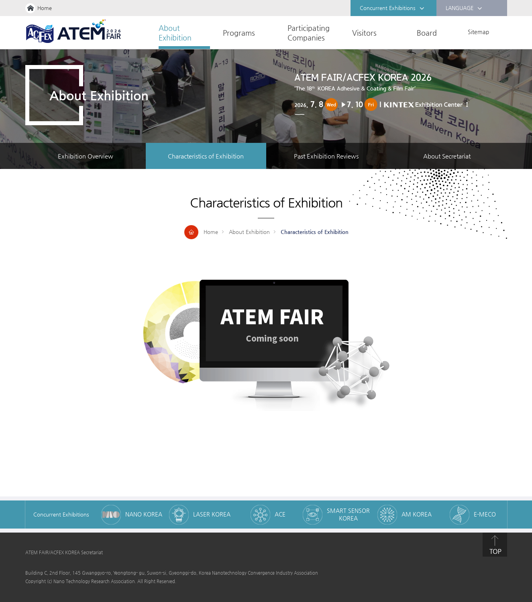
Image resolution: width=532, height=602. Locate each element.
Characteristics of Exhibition (206, 156)
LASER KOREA (211, 514)
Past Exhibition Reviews (326, 156)
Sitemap (478, 31)
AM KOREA (417, 514)
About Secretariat (447, 156)
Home (44, 8)
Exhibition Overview (85, 156)
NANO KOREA (143, 514)
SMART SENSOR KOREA (348, 514)
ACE (280, 514)
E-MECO (485, 514)
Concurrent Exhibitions (392, 8)
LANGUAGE (464, 8)
